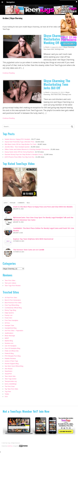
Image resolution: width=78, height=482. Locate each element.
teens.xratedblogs (11, 384)
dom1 (47, 47)
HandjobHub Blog (10, 328)
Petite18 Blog (9, 353)
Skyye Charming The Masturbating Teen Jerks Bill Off (57, 84)
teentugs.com (59, 49)
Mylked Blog (9, 341)
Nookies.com (9, 343)
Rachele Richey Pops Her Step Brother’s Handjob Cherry (24, 154)
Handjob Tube (9, 325)
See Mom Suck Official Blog (14, 366)
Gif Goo (7, 323)
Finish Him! (8, 318)
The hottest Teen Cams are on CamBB (28, 250)
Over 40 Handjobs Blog (12, 348)
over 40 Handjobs (10, 346)
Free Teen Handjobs (11, 320)
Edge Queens (9, 313)
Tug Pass (8, 391)
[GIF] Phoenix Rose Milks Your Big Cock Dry (19, 157)
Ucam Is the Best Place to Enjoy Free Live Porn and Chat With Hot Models (43, 207)
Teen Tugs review (10, 379)
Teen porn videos (10, 283)
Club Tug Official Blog (12, 305)
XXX (6, 396)
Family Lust (8, 315)
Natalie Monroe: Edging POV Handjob (17, 139)
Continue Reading (9, 73)
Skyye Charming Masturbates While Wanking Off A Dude (56, 39)
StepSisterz (8, 371)
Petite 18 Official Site (12, 351)
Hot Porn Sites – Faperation (14, 330)
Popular (12, 203)
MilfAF (7, 338)
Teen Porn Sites (10, 280)
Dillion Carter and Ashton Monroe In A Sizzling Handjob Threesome (27, 149)
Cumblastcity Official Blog (13, 308)
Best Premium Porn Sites (13, 302)
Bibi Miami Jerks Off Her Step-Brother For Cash (20, 144)
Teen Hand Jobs (49, 49)
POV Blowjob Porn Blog (13, 356)
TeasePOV (8, 374)
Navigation (10, 2)
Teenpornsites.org (11, 381)
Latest (5, 203)
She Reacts (8, 368)
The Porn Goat (10, 386)
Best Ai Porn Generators (13, 300)
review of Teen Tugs (11, 361)
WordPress (10, 446)
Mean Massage (10, 335)
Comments (21, 203)
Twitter (7, 394)
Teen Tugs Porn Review (13, 285)
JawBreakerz (9, 333)
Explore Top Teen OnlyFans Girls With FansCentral (33, 239)
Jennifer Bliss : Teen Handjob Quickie (17, 147)
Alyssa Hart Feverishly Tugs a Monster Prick (19, 142)
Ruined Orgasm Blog (12, 363)
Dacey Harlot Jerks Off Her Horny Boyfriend (19, 152)
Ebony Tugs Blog (10, 310)
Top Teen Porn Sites (11, 389)
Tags (28, 203)
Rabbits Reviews (10, 358)
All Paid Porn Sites (11, 297)
